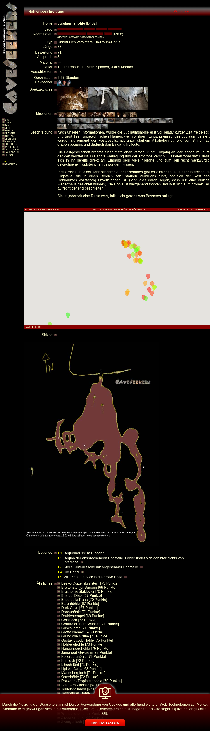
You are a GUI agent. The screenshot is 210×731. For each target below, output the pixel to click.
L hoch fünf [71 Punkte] (79, 665)
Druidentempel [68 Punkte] (82, 616)
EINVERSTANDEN (105, 723)
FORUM (9, 155)
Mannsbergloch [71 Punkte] (83, 673)
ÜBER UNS (10, 139)
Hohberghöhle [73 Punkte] (82, 644)
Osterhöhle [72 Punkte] (79, 677)
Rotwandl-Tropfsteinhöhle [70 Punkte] (91, 681)
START (8, 120)
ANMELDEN (11, 164)
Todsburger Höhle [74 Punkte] (85, 693)
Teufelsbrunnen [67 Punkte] (83, 689)
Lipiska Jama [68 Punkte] (81, 669)
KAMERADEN (12, 149)
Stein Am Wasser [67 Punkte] (84, 685)
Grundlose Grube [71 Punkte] (84, 636)
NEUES (8, 128)
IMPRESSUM (11, 147)
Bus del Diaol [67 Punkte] (81, 595)
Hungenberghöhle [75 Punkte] (85, 648)
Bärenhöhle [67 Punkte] (80, 604)
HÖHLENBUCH (12, 152)
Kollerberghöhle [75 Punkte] (83, 656)
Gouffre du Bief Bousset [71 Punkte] (90, 624)
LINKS (8, 122)
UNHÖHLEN (11, 144)
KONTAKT (10, 136)
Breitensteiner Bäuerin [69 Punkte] (88, 587)
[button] (148, 276)
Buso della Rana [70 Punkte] (84, 600)
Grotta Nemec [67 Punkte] (82, 632)
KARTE (8, 125)
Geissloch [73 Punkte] (78, 620)
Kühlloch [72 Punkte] (77, 661)
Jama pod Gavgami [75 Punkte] (86, 652)
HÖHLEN (9, 130)
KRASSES (10, 133)
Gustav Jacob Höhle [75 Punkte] (87, 640)
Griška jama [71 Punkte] (80, 628)
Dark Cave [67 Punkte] (79, 608)
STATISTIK (10, 141)
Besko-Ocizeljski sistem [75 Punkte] (89, 583)
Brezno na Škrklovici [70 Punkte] (87, 591)
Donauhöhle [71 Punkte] (80, 612)
